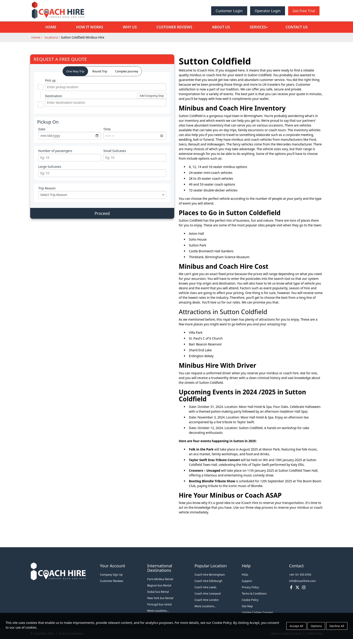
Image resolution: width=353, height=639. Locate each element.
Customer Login (229, 10)
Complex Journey (126, 71)
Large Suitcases (49, 166)
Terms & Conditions (254, 593)
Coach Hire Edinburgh (208, 581)
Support (247, 581)
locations (51, 37)
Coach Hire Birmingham (210, 575)
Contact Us (297, 27)
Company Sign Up (111, 575)
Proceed (102, 213)
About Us (219, 27)
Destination (53, 96)
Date (41, 129)
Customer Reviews (173, 27)
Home (50, 27)
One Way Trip (75, 71)
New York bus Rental (160, 598)
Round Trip (99, 71)
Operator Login (268, 10)
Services (255, 27)
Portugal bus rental (159, 604)
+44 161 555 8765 (300, 575)
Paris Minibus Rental (160, 579)
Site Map (247, 606)
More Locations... (158, 611)
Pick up (50, 80)
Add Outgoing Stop (152, 96)
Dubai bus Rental (158, 592)
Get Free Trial (304, 10)
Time (107, 129)
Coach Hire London (207, 600)
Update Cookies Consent (257, 612)
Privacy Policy (250, 587)
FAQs (245, 575)
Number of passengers (55, 151)
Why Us (129, 27)
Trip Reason (47, 188)
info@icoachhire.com (302, 581)
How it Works (88, 27)
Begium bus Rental (159, 585)
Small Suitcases (114, 151)
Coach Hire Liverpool (208, 593)
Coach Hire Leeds (205, 587)
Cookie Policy (250, 600)
